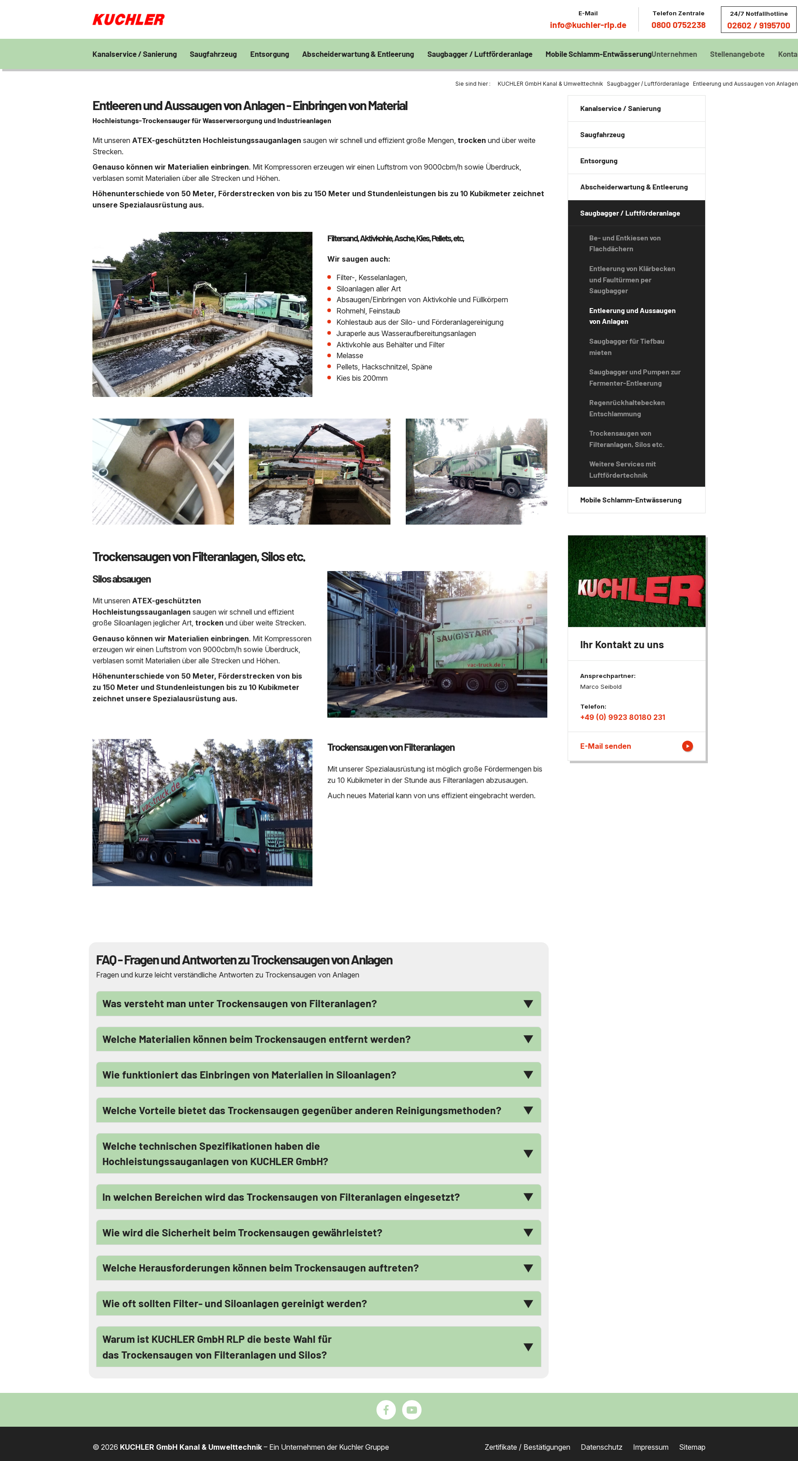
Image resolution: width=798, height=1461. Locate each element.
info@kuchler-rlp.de (588, 24)
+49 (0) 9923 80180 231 (622, 717)
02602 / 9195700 (758, 25)
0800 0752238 (678, 24)
